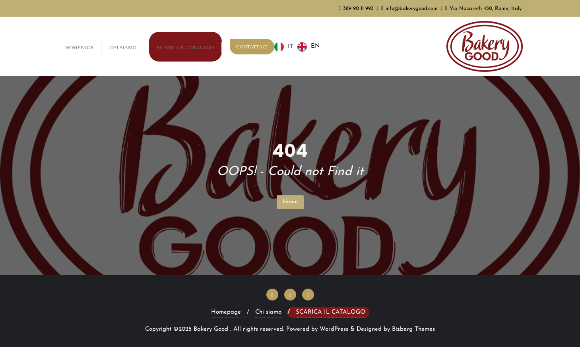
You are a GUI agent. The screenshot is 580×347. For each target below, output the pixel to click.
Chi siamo (268, 312)
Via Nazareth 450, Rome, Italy (483, 8)
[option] (308, 47)
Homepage (226, 312)
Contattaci (252, 47)
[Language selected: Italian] (299, 46)
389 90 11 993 (357, 8)
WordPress (334, 329)
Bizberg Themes (413, 329)
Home (290, 202)
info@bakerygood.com (410, 8)
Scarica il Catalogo (330, 312)
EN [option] (315, 46)
